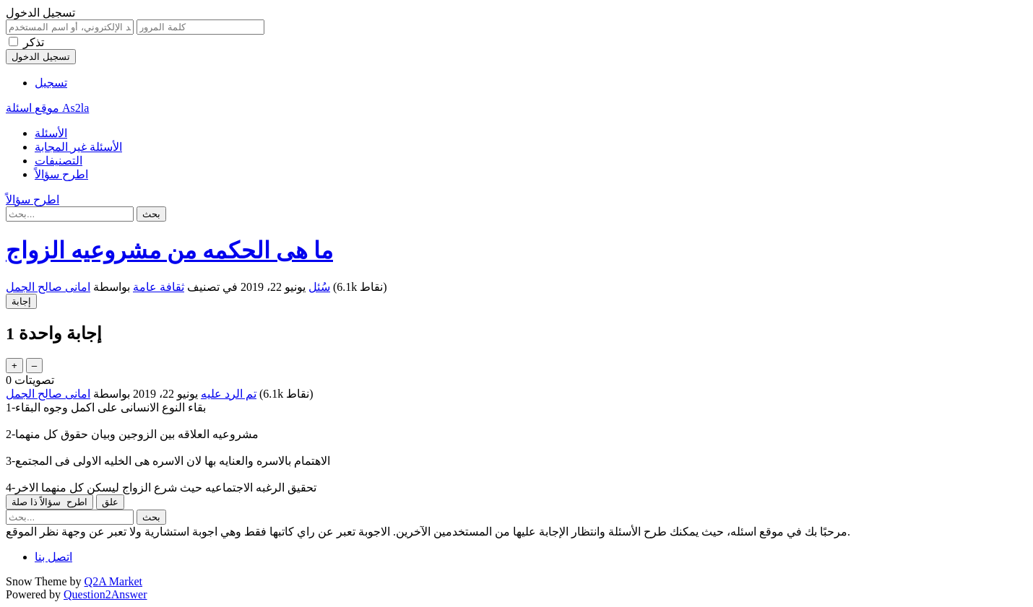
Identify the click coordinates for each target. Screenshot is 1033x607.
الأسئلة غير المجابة (78, 147)
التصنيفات (58, 160)
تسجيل (51, 83)
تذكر (33, 42)
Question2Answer (105, 594)
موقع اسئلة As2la (47, 108)
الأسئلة (51, 133)
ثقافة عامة (158, 287)
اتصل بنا (53, 557)
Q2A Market (113, 581)
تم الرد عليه (228, 394)
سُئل (319, 287)
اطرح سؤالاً (61, 174)
